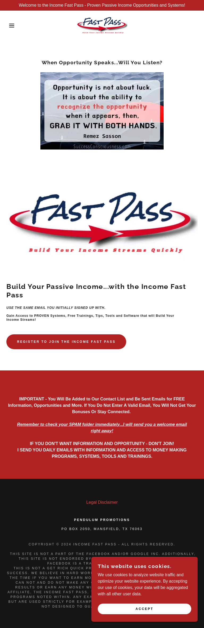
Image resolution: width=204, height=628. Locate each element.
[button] (10, 25)
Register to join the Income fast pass (66, 342)
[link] (102, 25)
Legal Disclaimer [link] (102, 502)
